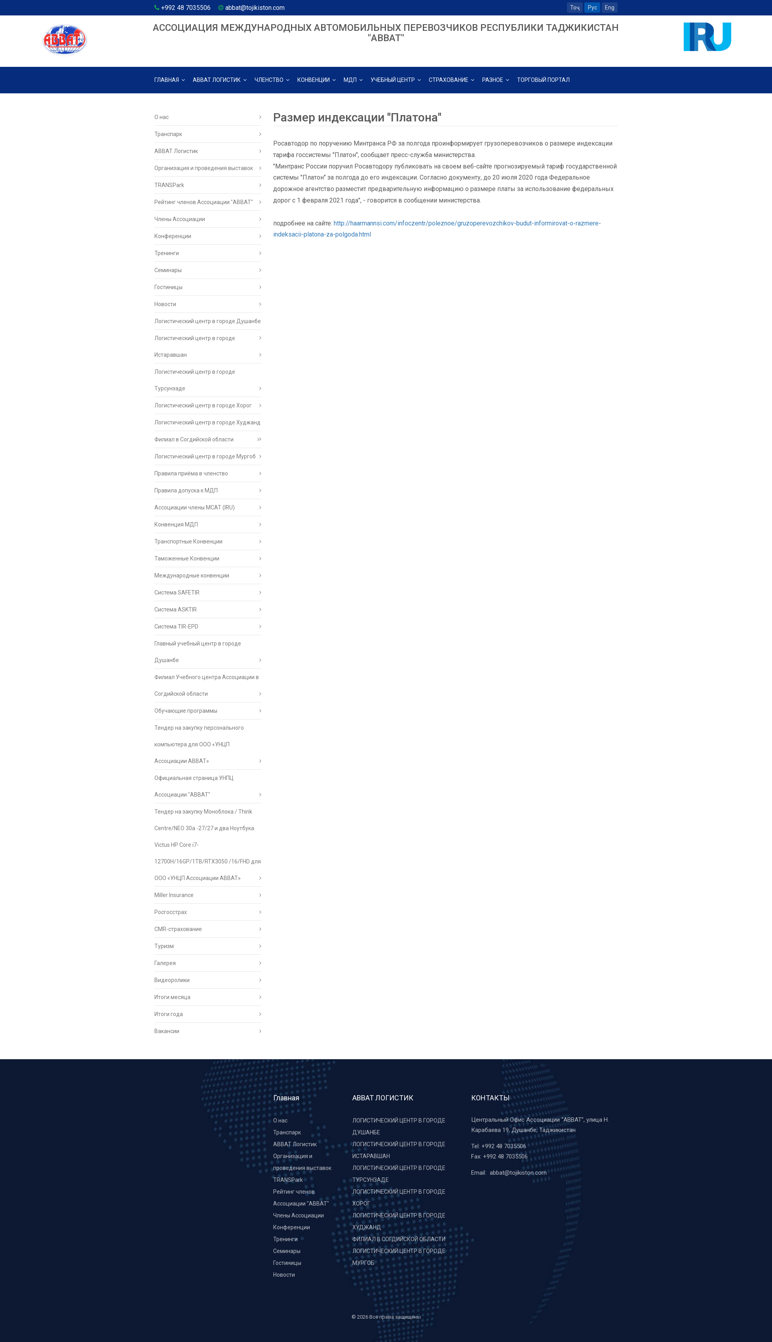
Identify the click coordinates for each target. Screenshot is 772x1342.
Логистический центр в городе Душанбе (207, 324)
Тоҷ (575, 7)
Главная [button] (169, 80)
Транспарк (207, 134)
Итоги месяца (207, 997)
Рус (592, 7)
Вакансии (207, 1031)
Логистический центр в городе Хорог (207, 405)
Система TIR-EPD (207, 626)
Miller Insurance (207, 895)
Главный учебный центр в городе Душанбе (207, 654)
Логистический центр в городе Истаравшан (207, 349)
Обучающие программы (207, 710)
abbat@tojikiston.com (518, 1172)
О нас (207, 117)
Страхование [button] (451, 80)
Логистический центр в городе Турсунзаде (207, 383)
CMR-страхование (207, 929)
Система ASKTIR (207, 609)
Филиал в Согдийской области (206, 439)
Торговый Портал (543, 80)
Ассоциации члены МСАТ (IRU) (207, 507)
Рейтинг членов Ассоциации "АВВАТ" (207, 202)
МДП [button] (353, 80)
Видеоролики (207, 980)
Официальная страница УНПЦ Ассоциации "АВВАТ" (207, 789)
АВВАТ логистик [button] (220, 80)
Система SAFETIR (207, 592)
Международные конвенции (207, 575)
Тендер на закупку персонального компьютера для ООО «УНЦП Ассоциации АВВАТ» (207, 747)
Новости (207, 304)
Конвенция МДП (207, 524)
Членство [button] (272, 80)
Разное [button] (495, 80)
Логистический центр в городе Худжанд (207, 425)
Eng (609, 7)
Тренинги (207, 253)
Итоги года (207, 1014)
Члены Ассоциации (207, 219)
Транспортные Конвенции (207, 541)
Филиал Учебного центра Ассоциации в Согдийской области (207, 688)
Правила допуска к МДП (207, 490)
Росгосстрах (207, 912)
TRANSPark (207, 185)
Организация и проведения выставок (207, 168)
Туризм (207, 946)
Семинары (207, 270)
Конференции (207, 236)
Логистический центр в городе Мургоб (207, 456)
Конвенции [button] (316, 80)
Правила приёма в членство (207, 473)
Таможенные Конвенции (207, 558)
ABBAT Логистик (207, 151)
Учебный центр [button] (396, 80)
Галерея (207, 963)
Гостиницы (207, 287)
